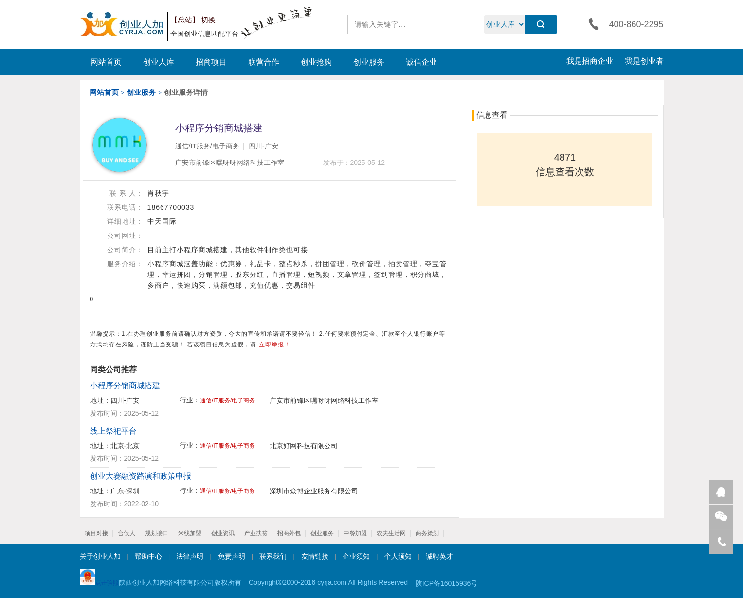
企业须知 (356, 556)
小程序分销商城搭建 (125, 385)
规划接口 (156, 533)
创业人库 (158, 62)
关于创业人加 (100, 556)
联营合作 (263, 62)
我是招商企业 (589, 61)
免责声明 (231, 556)
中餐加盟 (355, 533)
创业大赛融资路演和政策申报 (140, 476)
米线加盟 (189, 533)
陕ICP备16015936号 (447, 583)
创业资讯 (223, 533)
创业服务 (368, 62)
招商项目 (211, 62)
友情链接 (314, 556)
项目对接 (96, 533)
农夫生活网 (391, 533)
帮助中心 (148, 556)
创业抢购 (316, 62)
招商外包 (289, 533)
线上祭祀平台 (113, 431)
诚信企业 (421, 62)
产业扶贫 (256, 533)
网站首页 (106, 62)
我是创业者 (644, 61)
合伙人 (126, 533)
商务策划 (427, 533)
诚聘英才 (439, 556)
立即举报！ (274, 344)
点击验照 (99, 577)
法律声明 (189, 556)
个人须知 (398, 556)
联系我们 (273, 556)
